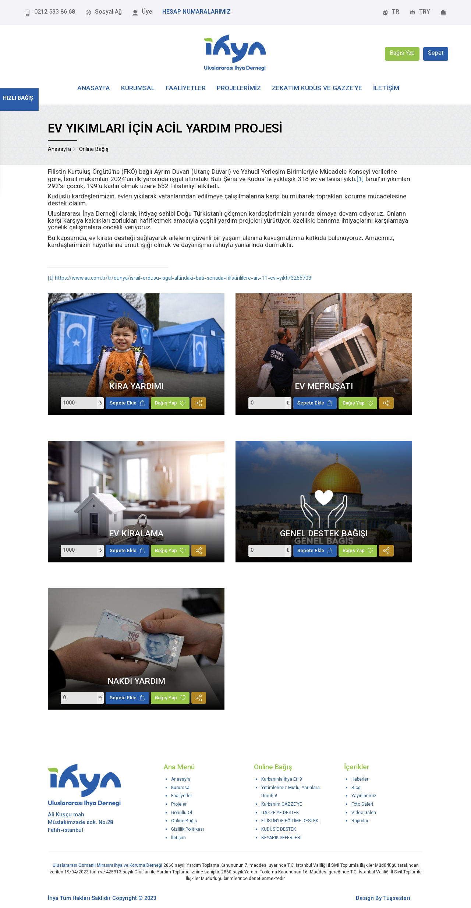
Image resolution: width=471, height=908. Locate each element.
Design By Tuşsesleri (383, 898)
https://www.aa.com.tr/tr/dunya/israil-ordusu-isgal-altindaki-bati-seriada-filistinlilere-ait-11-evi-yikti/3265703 (183, 279)
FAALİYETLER (186, 88)
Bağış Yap (402, 54)
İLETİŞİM (386, 88)
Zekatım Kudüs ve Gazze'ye (317, 88)
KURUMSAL (138, 88)
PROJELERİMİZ (239, 88)
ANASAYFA (93, 88)
